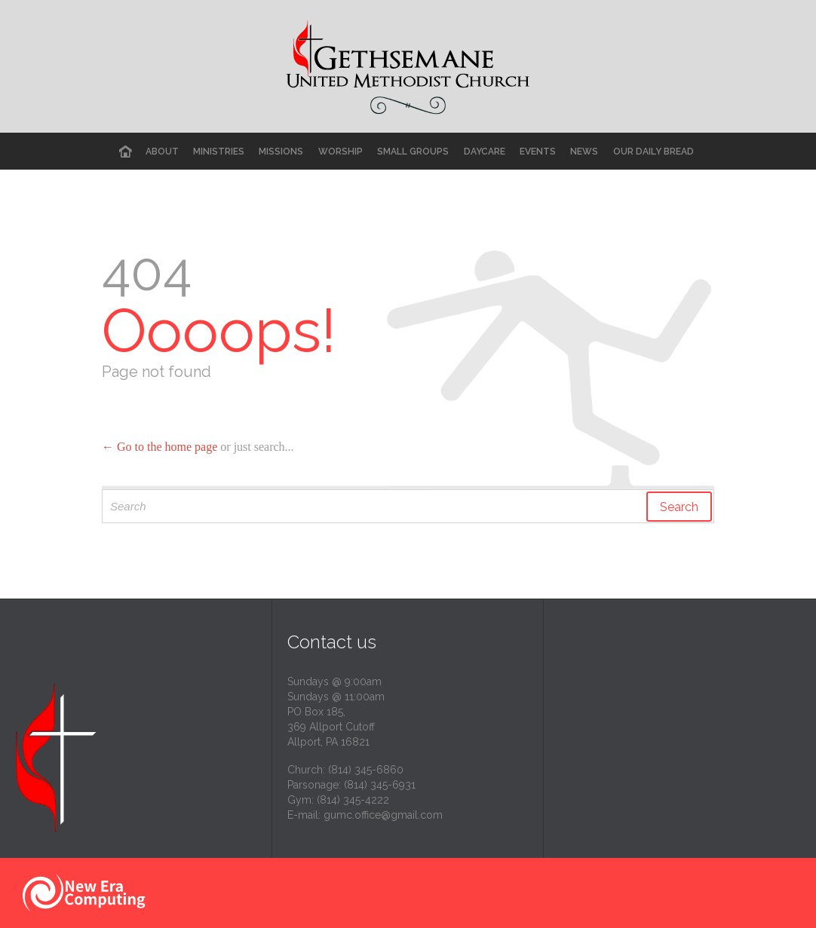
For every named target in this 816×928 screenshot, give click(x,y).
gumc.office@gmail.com (383, 815)
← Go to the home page (159, 446)
